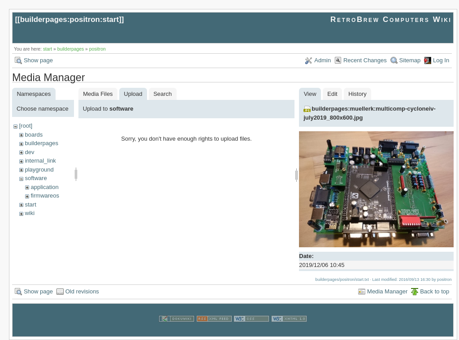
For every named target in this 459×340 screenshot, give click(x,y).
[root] (25, 125)
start (47, 49)
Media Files (98, 93)
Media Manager (387, 291)
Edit (332, 93)
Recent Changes (365, 60)
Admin (322, 60)
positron (97, 49)
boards (34, 134)
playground (39, 169)
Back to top (434, 291)
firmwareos (44, 195)
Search (162, 93)
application (44, 187)
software (36, 178)
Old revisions (82, 291)
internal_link (40, 160)
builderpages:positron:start (69, 19)
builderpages (70, 49)
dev (29, 152)
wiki (30, 213)
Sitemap (410, 60)
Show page (38, 60)
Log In (441, 60)
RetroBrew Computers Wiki (391, 19)
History (357, 93)
